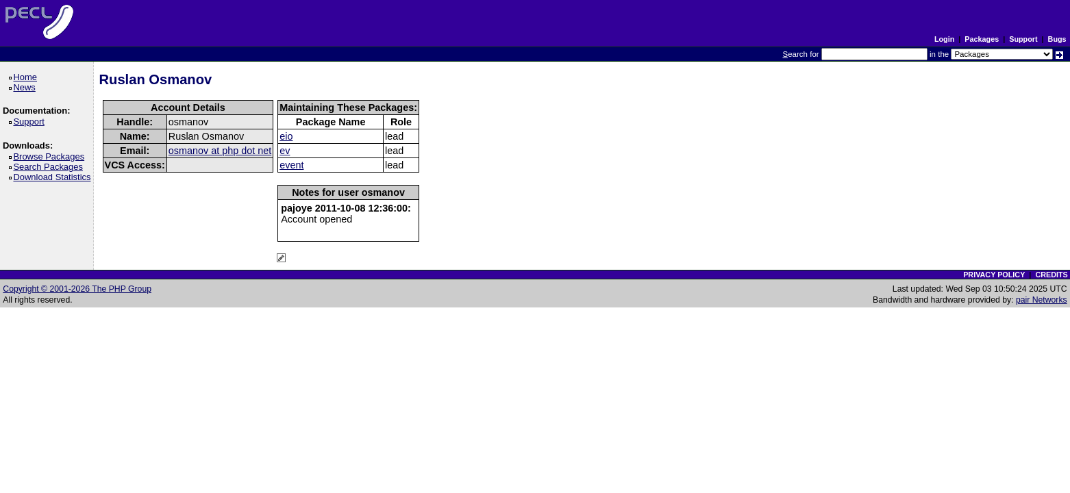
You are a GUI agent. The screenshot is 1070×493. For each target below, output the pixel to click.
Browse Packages (51, 156)
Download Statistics (54, 177)
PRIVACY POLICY (994, 274)
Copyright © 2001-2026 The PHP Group (77, 289)
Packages (982, 39)
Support (1023, 39)
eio (286, 136)
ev (284, 150)
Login (944, 39)
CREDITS (1051, 274)
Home (27, 77)
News (26, 87)
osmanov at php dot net (220, 150)
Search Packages (50, 167)
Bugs (1057, 39)
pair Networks (1041, 300)
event (291, 165)
